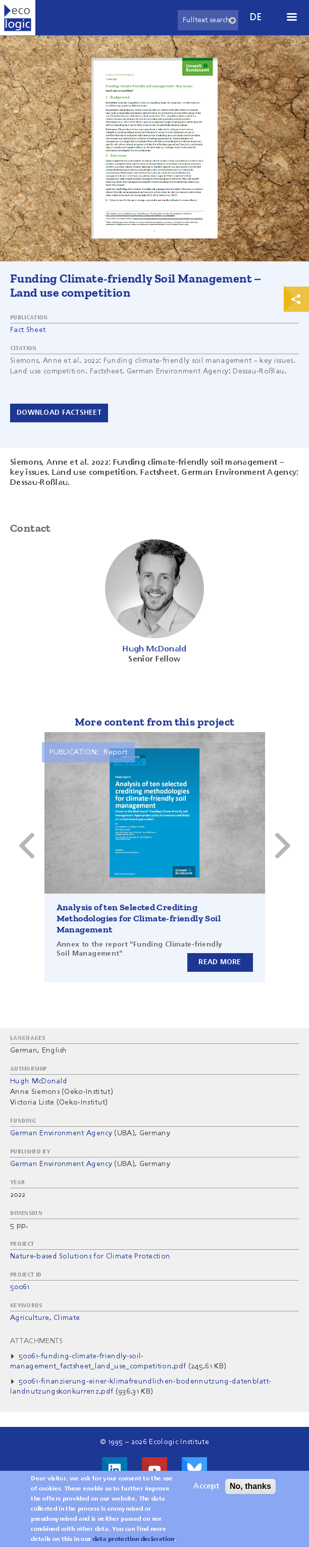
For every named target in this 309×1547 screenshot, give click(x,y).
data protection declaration (134, 1539)
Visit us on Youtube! (154, 1469)
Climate (67, 1317)
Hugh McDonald (38, 1081)
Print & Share (296, 299)
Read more (219, 962)
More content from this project (155, 722)
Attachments (36, 1341)
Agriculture (29, 1317)
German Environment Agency (61, 1133)
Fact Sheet (27, 330)
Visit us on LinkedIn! (114, 1469)
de (256, 17)
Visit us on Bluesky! (194, 1469)
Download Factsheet (59, 412)
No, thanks (250, 1486)
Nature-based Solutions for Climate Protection (90, 1256)
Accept (206, 1486)
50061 (20, 1287)
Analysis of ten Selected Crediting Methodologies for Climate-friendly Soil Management (139, 918)
